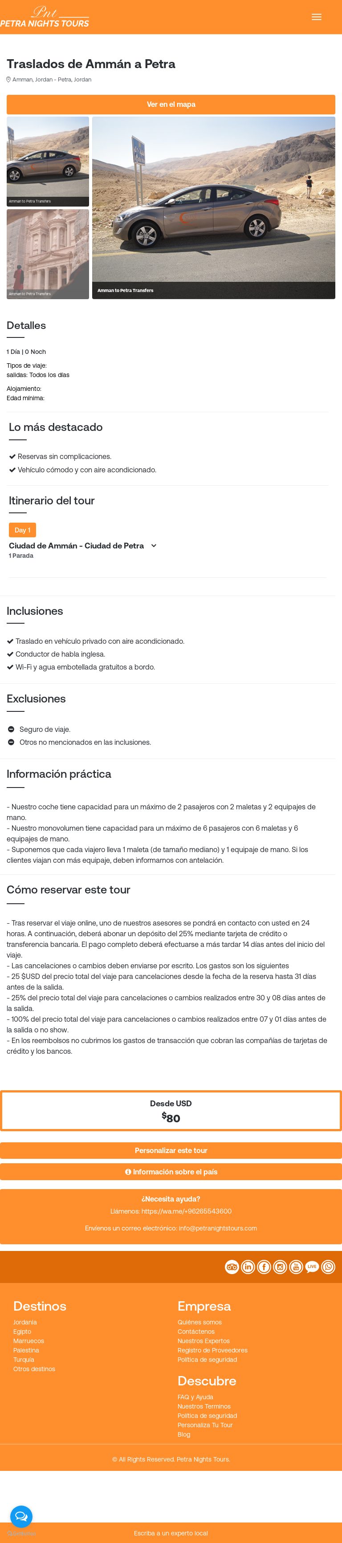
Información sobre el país (171, 1172)
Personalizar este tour (171, 1150)
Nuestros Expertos (204, 1340)
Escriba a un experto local (171, 1533)
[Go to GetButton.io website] (21, 1534)
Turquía (23, 1359)
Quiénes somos (200, 1322)
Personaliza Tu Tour (205, 1425)
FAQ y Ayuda (195, 1397)
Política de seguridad (207, 1359)
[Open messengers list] (21, 1517)
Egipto (22, 1331)
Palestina (26, 1350)
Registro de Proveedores (213, 1350)
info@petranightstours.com (218, 1228)
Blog (184, 1434)
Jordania (25, 1322)
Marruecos (28, 1340)
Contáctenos (196, 1331)
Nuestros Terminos (204, 1406)
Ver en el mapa (171, 104)
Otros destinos (34, 1368)
